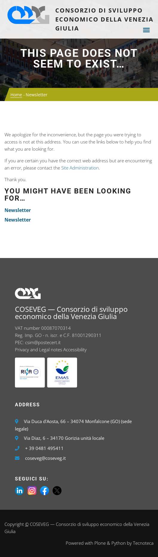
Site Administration (80, 168)
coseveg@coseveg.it (45, 458)
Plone (100, 543)
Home (16, 94)
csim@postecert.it (43, 342)
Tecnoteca (143, 543)
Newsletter (17, 210)
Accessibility (75, 349)
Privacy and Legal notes (38, 349)
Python (118, 543)
